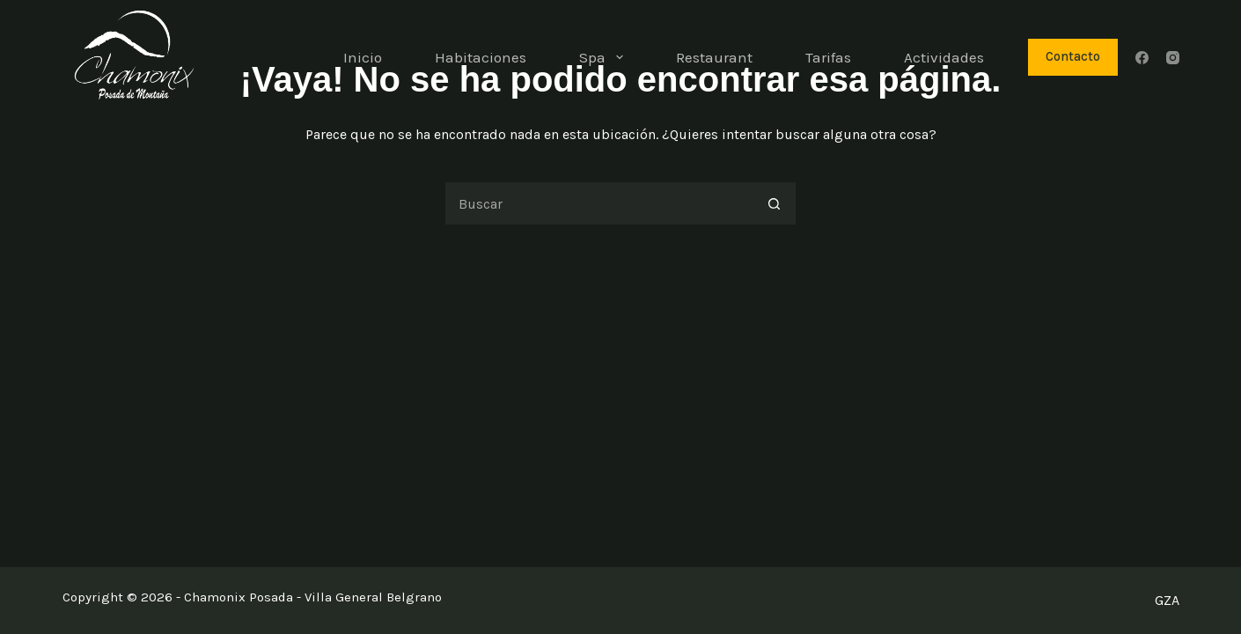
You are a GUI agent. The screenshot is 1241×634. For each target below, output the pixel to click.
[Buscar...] (598, 203)
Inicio (362, 57)
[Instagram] (1172, 57)
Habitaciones (480, 57)
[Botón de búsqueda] (775, 203)
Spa (604, 57)
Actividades (944, 57)
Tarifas (828, 57)
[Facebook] (1142, 57)
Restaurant (714, 57)
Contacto (1073, 56)
